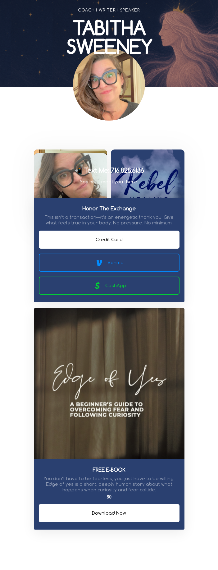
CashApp (109, 286)
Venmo (109, 263)
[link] (96, 137)
